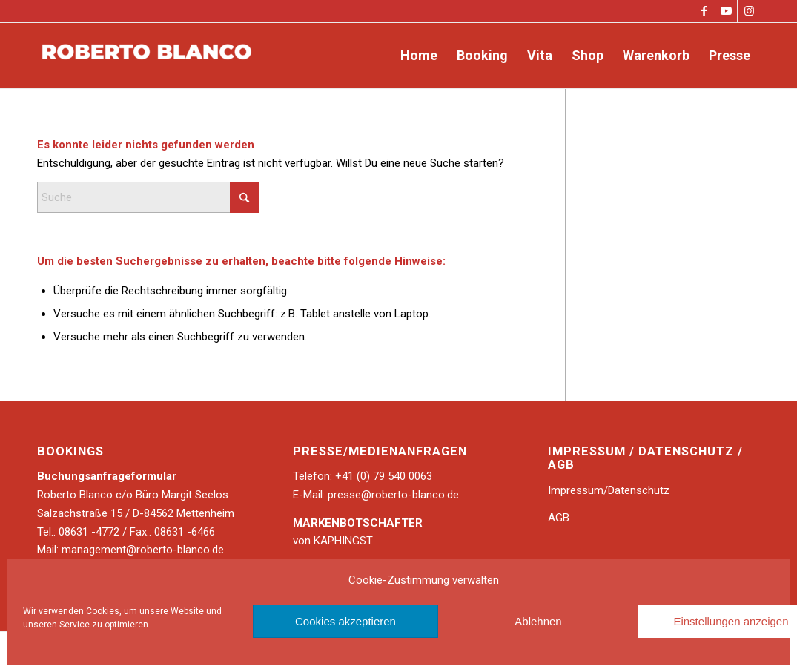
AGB (558, 517)
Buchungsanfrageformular (106, 476)
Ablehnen (538, 621)
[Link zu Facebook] (704, 11)
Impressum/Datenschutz (608, 490)
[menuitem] (419, 55)
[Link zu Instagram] (749, 11)
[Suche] (148, 197)
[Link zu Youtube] (726, 11)
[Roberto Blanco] (148, 55)
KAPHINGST (343, 540)
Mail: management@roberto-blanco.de (130, 549)
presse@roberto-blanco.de (393, 494)
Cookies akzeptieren (345, 621)
